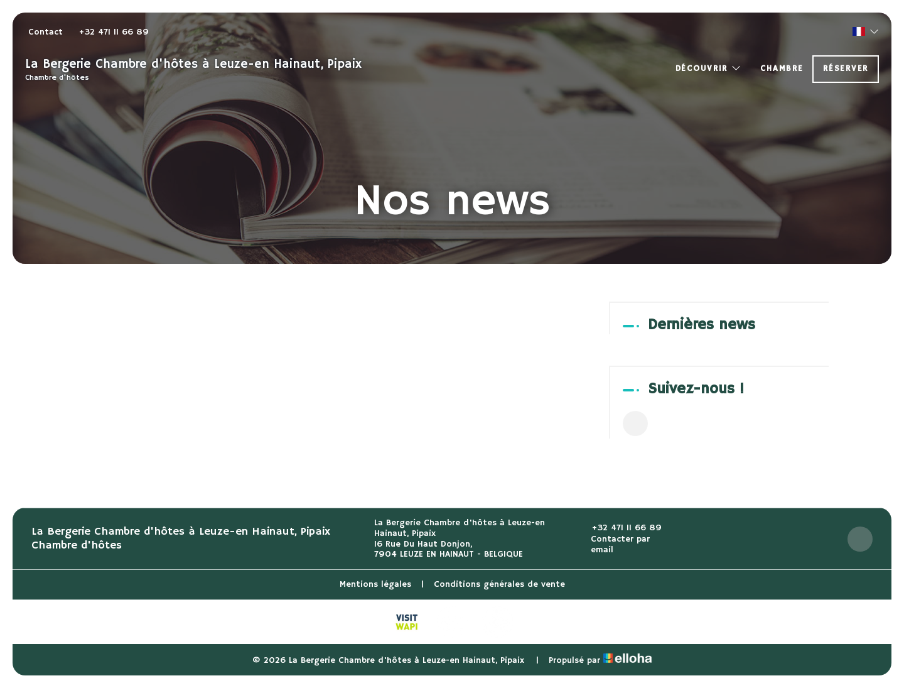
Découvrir (708, 68)
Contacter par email (613, 544)
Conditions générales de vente (499, 584)
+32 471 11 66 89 (619, 528)
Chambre (781, 68)
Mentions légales (375, 584)
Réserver (845, 68)
